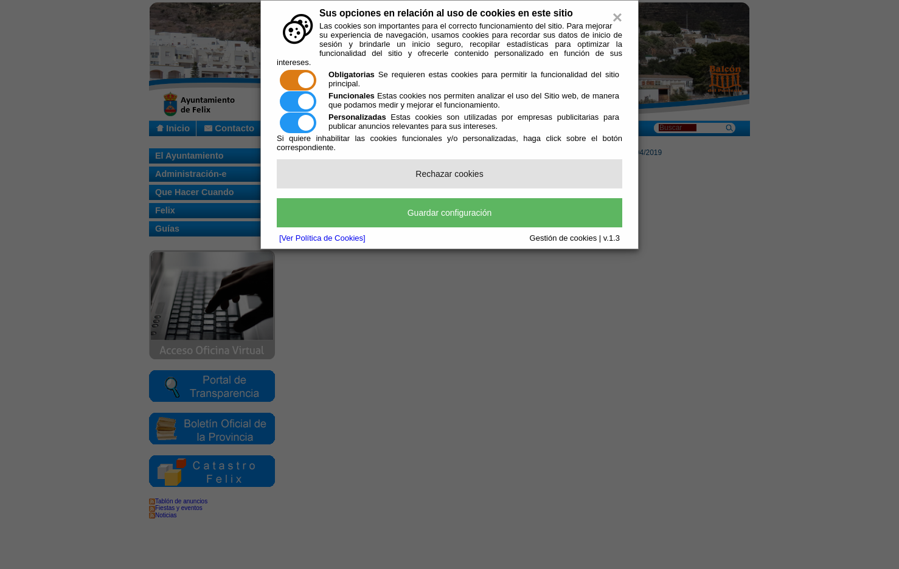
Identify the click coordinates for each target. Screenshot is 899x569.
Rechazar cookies (449, 174)
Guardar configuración (450, 213)
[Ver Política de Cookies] (322, 238)
